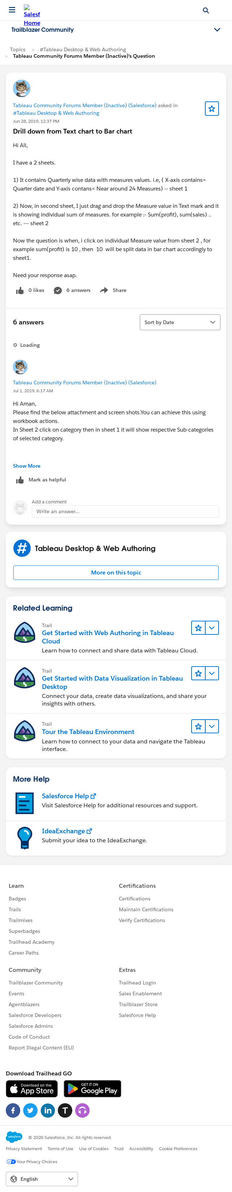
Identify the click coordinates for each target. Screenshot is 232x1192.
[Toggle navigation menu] (217, 30)
